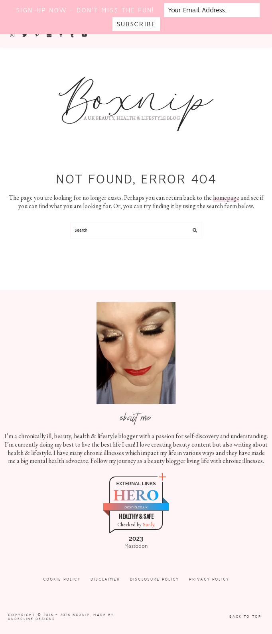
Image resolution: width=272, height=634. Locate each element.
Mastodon (136, 546)
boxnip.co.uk (136, 507)
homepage (226, 197)
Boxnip (81, 614)
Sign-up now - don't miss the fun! (85, 10)
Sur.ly (149, 524)
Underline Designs (31, 618)
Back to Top (245, 616)
